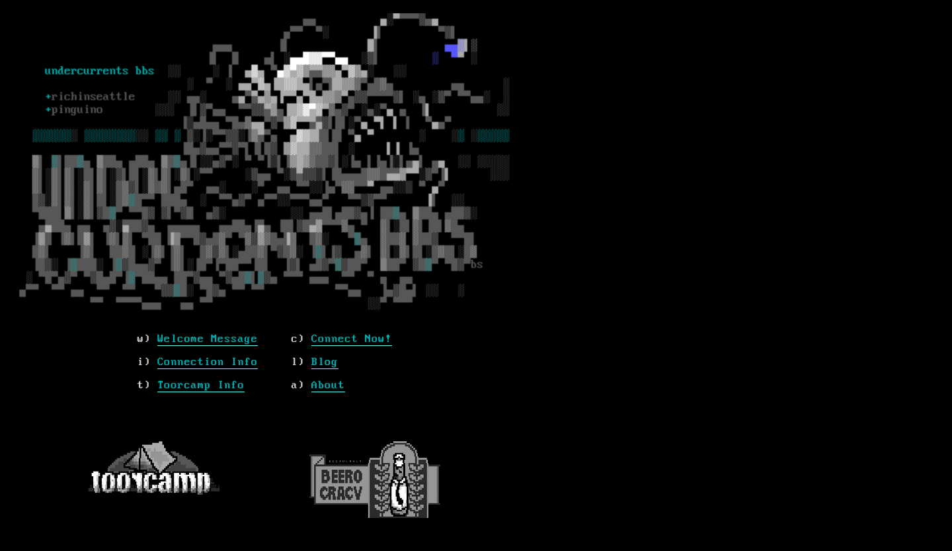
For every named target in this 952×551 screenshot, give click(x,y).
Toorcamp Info (201, 385)
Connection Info (207, 362)
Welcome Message (207, 339)
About (328, 385)
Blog (324, 362)
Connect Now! (351, 339)
